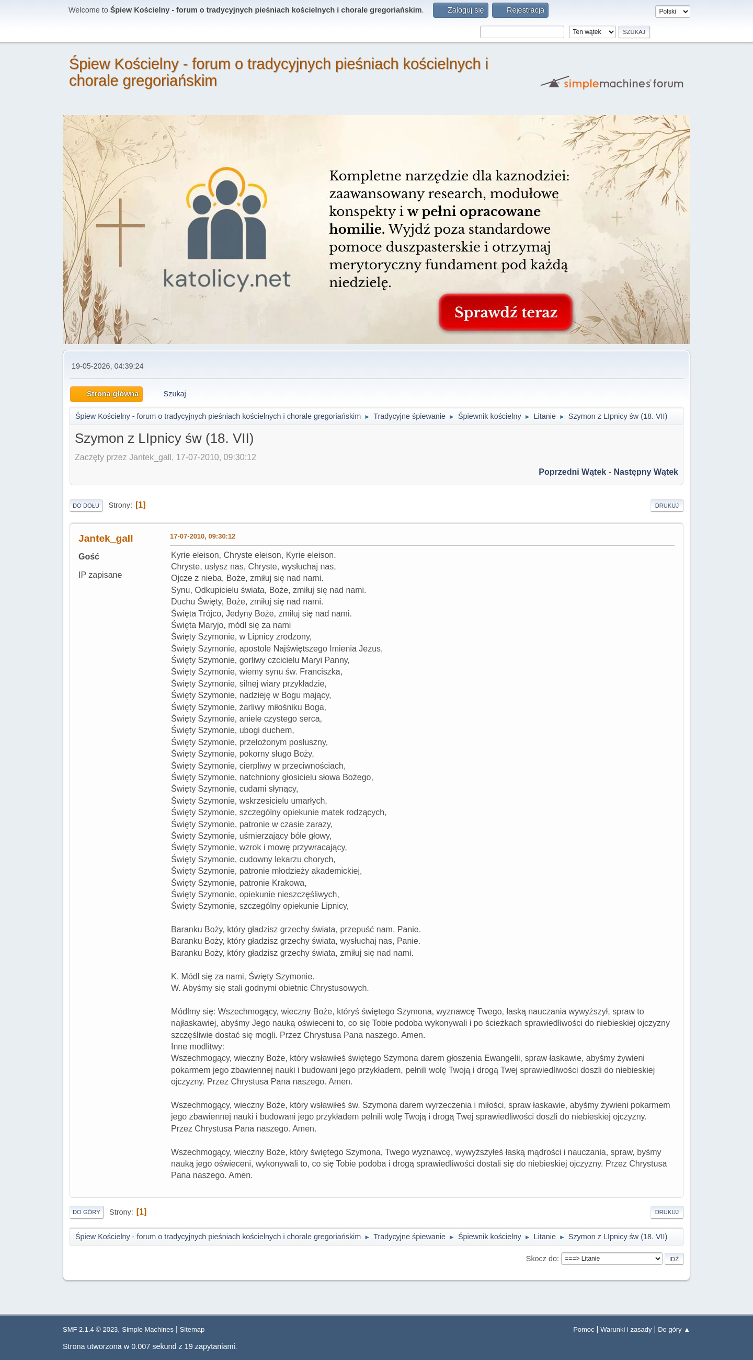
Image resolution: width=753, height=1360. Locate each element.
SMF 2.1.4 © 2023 (90, 1329)
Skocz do (541, 1258)
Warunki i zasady (626, 1329)
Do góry (86, 1212)
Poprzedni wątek (572, 471)
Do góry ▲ (674, 1329)
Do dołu (86, 505)
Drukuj (667, 505)
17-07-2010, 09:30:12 (202, 536)
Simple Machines (148, 1329)
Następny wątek (645, 471)
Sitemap (192, 1329)
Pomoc (583, 1329)
